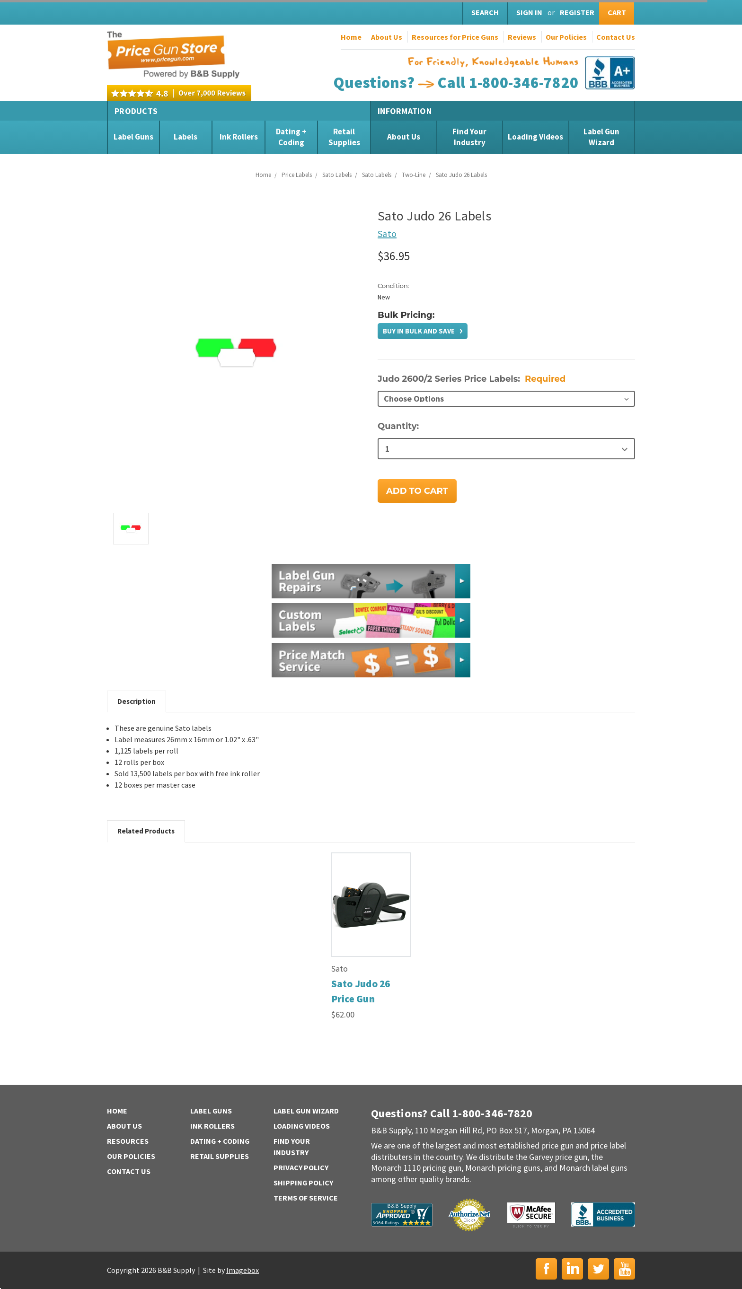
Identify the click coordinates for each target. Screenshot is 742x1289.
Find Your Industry (469, 136)
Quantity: (398, 426)
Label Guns (133, 137)
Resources (128, 1141)
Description (136, 701)
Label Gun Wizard (601, 136)
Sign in (529, 12)
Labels (185, 137)
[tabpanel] (371, 936)
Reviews (522, 37)
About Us (386, 37)
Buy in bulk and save (419, 330)
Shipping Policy (304, 1182)
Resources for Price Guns (455, 37)
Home (351, 37)
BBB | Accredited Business (603, 1214)
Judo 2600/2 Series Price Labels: (471, 379)
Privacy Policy (301, 1167)
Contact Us (615, 37)
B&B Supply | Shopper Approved (402, 1215)
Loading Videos (535, 137)
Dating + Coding (291, 136)
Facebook (546, 1269)
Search (485, 12)
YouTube (624, 1269)
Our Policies (566, 37)
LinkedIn (572, 1269)
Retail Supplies (344, 136)
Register (577, 12)
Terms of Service (306, 1197)
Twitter (598, 1269)
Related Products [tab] (146, 830)
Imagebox (242, 1270)
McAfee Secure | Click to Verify (531, 1215)
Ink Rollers (239, 137)
